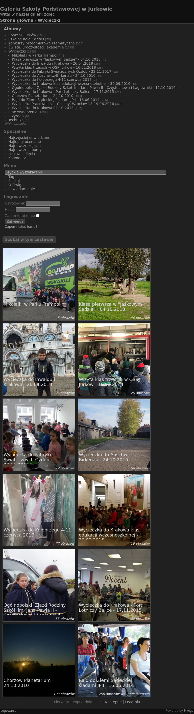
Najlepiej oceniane (24, 142)
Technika (16, 120)
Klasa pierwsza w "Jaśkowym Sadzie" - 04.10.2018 (56, 59)
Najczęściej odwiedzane (29, 138)
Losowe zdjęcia (21, 154)
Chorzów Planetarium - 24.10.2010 (43, 96)
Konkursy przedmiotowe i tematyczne (41, 43)
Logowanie (8, 710)
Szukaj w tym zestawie (29, 239)
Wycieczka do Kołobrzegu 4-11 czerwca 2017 (52, 80)
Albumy (12, 29)
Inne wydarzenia (22, 112)
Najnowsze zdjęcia (24, 146)
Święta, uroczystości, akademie (36, 47)
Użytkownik (15, 203)
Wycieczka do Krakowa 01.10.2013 (43, 108)
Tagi (11, 177)
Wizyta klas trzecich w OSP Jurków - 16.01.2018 (54, 67)
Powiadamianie (21, 189)
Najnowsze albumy (25, 150)
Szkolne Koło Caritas (26, 39)
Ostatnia (132, 702)
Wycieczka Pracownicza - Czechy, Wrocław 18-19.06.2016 (63, 104)
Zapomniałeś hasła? (21, 226)
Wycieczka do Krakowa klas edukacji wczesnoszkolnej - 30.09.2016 (71, 84)
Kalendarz (17, 158)
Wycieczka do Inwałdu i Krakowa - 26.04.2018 (52, 63)
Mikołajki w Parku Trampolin (36, 55)
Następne (113, 702)
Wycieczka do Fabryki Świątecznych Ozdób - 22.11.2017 (61, 71)
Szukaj (14, 181)
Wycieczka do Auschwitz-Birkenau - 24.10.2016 (53, 75)
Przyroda (16, 116)
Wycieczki (49, 20)
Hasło (10, 210)
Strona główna (16, 20)
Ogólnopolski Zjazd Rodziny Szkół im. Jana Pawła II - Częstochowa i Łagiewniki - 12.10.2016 (94, 88)
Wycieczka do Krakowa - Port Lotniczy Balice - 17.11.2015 (63, 92)
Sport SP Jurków (22, 35)
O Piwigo (15, 185)
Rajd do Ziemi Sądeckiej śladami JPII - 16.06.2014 (56, 100)
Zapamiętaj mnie (22, 216)
